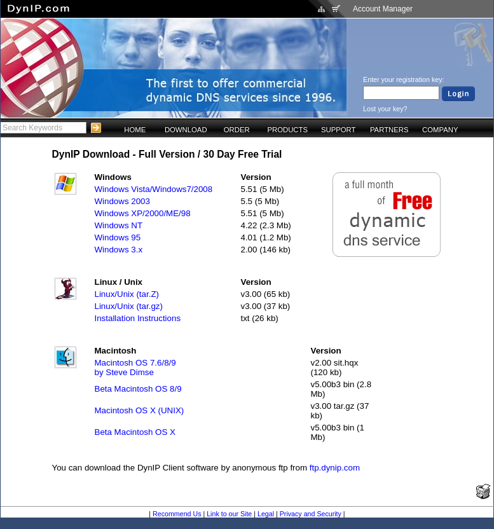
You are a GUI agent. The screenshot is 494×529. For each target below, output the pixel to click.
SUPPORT (338, 130)
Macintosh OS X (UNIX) (139, 410)
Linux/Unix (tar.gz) (129, 306)
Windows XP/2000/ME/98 (143, 213)
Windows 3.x (119, 249)
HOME (135, 130)
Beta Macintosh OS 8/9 (138, 389)
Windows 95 (118, 237)
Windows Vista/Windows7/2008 (154, 189)
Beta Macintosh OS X (135, 432)
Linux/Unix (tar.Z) (127, 294)
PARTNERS (389, 130)
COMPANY (440, 130)
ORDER (237, 130)
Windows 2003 (122, 201)
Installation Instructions (138, 318)
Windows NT (119, 225)
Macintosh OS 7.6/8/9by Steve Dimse (135, 367)
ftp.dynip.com (335, 467)
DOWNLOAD (186, 130)
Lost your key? (385, 109)
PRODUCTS (287, 130)
